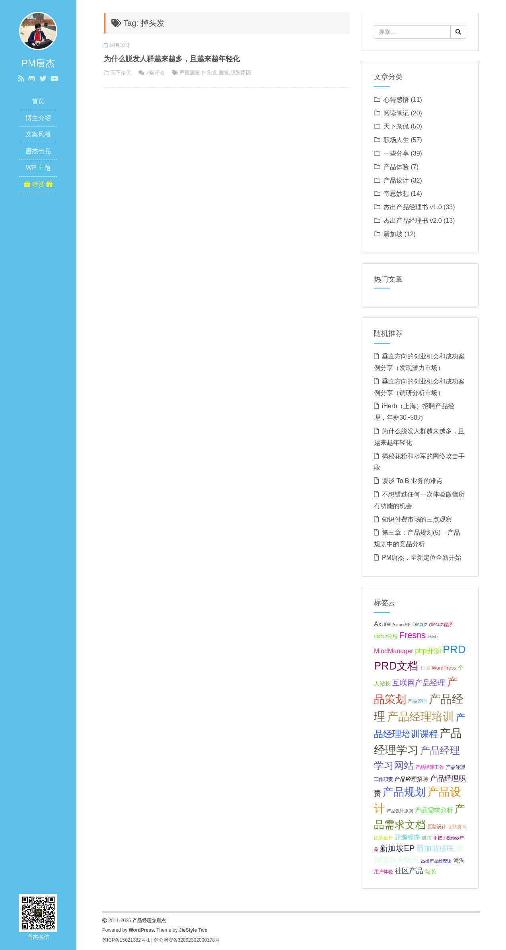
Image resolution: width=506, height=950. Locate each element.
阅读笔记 (396, 113)
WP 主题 (38, 167)
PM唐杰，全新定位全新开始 (421, 557)
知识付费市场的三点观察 (417, 519)
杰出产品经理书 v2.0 (412, 220)
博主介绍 (38, 118)
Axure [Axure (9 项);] (382, 623)
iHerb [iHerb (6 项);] (432, 636)
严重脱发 (189, 73)
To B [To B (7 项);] (425, 668)
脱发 (224, 73)
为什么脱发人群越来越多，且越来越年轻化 (172, 59)
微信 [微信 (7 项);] (427, 838)
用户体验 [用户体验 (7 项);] (383, 871)
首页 (38, 101)
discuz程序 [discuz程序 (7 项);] (441, 624)
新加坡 (393, 234)
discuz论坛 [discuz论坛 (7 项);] (385, 636)
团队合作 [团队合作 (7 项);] (383, 838)
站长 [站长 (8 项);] (430, 871)
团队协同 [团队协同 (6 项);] (457, 826)
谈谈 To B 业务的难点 (412, 480)
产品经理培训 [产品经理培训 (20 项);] (420, 717)
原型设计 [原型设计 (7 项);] (436, 826)
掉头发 (209, 73)
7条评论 (155, 73)
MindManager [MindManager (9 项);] (393, 650)
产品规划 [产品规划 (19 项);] (404, 792)
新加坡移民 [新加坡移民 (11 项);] (435, 848)
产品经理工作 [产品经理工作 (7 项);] (429, 767)
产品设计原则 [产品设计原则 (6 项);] (400, 810)
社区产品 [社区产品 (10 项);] (409, 871)
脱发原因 (240, 73)
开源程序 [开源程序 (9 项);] (407, 837)
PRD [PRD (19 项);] (454, 649)
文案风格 (38, 134)
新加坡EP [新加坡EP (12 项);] (397, 848)
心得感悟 (396, 99)
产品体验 (396, 167)
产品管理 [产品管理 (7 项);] (417, 701)
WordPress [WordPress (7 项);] (444, 668)
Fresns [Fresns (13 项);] (412, 635)
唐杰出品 (38, 151)
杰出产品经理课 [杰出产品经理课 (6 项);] (436, 861)
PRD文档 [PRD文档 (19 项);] (396, 666)
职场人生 (396, 139)
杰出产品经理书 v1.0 (412, 207)
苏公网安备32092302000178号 (187, 940)
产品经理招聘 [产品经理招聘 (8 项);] (411, 779)
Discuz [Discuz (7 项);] (420, 624)
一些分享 (396, 153)
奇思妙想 (396, 193)
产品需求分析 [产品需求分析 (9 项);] (434, 810)
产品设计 (396, 180)
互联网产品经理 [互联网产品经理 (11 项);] (418, 683)
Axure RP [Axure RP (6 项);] (402, 624)
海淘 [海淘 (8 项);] (459, 860)
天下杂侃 (121, 73)
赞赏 (38, 184)
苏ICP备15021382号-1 (126, 940)
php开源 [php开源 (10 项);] (428, 651)
